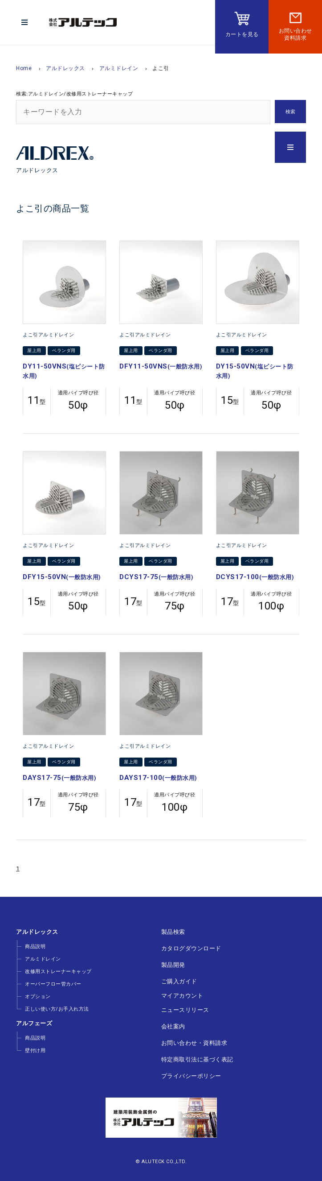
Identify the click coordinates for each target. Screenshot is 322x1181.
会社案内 (173, 1026)
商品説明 (35, 946)
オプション (38, 996)
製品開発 (173, 964)
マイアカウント (182, 995)
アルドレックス (65, 68)
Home (24, 68)
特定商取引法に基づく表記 (197, 1059)
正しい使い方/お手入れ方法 (57, 1009)
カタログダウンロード (191, 948)
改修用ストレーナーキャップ (58, 971)
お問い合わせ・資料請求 (194, 1043)
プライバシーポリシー (191, 1076)
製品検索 (173, 931)
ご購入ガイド (179, 981)
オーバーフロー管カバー (53, 984)
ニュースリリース (185, 1010)
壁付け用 (35, 1050)
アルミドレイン (119, 68)
